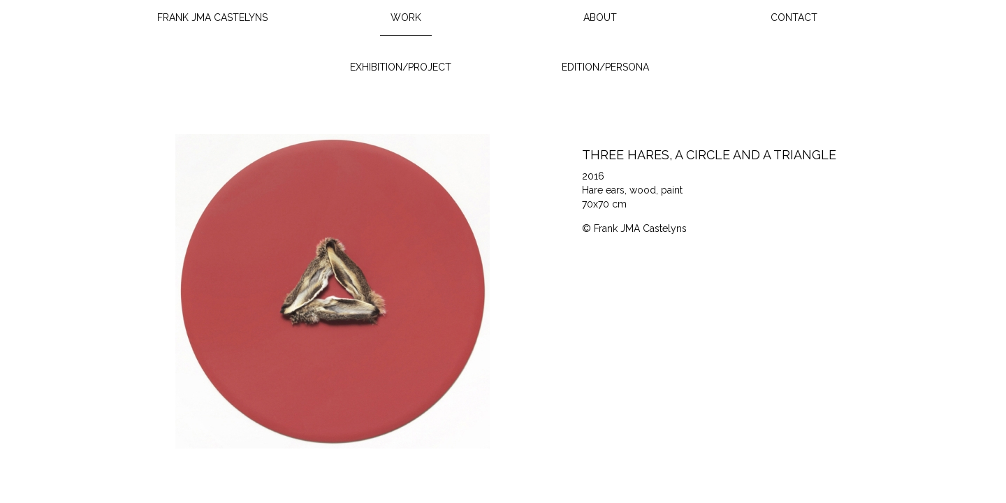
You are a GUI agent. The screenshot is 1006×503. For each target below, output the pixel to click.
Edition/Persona (605, 67)
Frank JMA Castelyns (212, 17)
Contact (794, 17)
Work (406, 17)
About (600, 17)
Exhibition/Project (400, 67)
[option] (333, 291)
